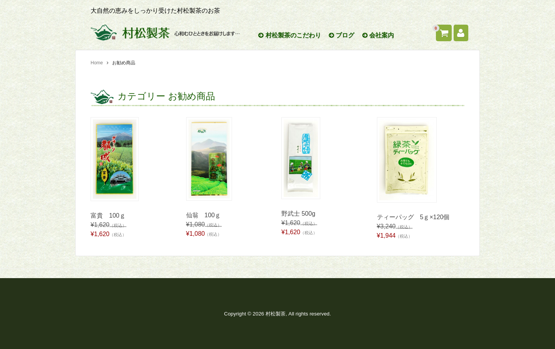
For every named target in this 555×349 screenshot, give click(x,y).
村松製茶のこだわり (289, 35)
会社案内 (378, 35)
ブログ (341, 35)
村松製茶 (276, 314)
